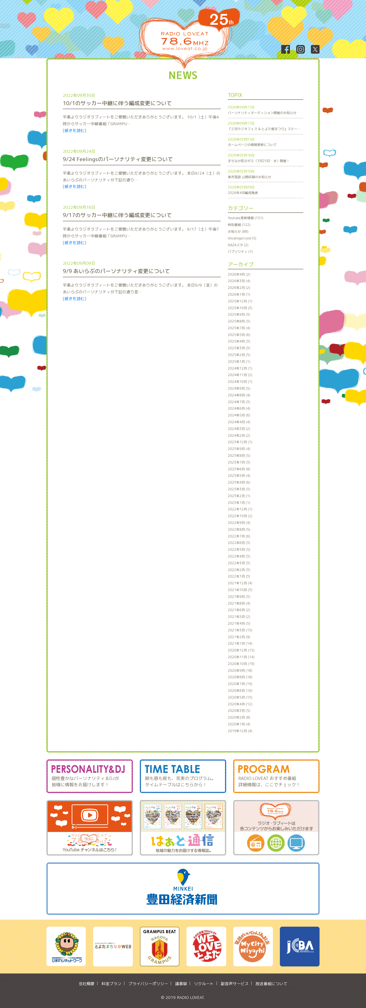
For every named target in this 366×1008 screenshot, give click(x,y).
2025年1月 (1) (239, 361)
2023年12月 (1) (240, 442)
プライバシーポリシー (148, 983)
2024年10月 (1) (240, 381)
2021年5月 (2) (239, 616)
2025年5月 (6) (239, 335)
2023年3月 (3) (239, 489)
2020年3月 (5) (239, 710)
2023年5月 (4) (239, 475)
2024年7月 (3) (239, 402)
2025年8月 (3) (239, 321)
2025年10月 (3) (240, 308)
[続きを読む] (74, 130)
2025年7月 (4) (239, 328)
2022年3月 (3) (239, 563)
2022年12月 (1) (240, 509)
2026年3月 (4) (239, 281)
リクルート (204, 983)
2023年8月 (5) (239, 455)
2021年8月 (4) (239, 603)
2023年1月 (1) (239, 502)
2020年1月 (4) (239, 724)
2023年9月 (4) (239, 449)
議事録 (181, 983)
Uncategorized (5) (242, 238)
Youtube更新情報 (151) (245, 218)
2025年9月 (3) (239, 314)
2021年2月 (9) (239, 637)
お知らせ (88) (238, 231)
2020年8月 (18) (240, 677)
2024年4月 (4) (239, 422)
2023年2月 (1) (239, 496)
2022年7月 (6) (239, 536)
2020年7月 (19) (240, 684)
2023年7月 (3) (239, 462)
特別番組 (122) (239, 224)
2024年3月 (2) (239, 428)
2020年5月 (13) (240, 697)
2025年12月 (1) (240, 301)
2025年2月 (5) (239, 355)
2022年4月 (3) (239, 556)
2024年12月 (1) (240, 368)
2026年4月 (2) (239, 274)
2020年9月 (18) (240, 670)
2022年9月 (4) (239, 522)
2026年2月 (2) (239, 287)
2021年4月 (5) (239, 623)
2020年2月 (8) (239, 717)
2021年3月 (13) (240, 630)
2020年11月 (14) (241, 657)
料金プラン (111, 983)
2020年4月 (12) (240, 704)
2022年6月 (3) (239, 542)
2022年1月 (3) (239, 576)
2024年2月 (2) (239, 435)
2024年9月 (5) (239, 388)
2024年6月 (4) (239, 408)
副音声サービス (235, 983)
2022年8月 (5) (239, 529)
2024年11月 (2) (240, 375)
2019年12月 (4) (240, 731)
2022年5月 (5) (239, 549)
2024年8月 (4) (239, 395)
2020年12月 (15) (241, 650)
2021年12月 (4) (240, 583)
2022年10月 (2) (240, 516)
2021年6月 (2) (239, 610)
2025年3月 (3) (239, 348)
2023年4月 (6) (239, 482)
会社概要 (87, 983)
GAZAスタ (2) (238, 245)
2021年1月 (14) (240, 643)
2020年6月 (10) (240, 690)
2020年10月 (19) (241, 664)
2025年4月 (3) (239, 341)
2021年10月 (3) (240, 590)
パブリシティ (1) (240, 251)
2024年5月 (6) (239, 415)
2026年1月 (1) (239, 294)
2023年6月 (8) (239, 469)
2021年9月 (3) (239, 596)
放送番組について (271, 983)
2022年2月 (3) (239, 570)
